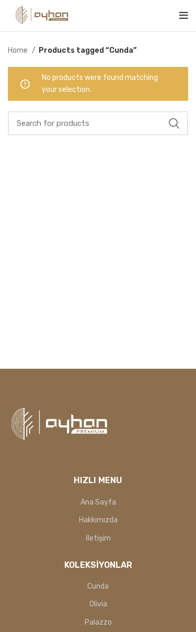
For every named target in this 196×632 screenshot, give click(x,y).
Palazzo (98, 622)
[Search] (98, 123)
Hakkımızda (98, 520)
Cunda (98, 586)
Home (18, 50)
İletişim (98, 538)
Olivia (98, 604)
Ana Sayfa (98, 502)
